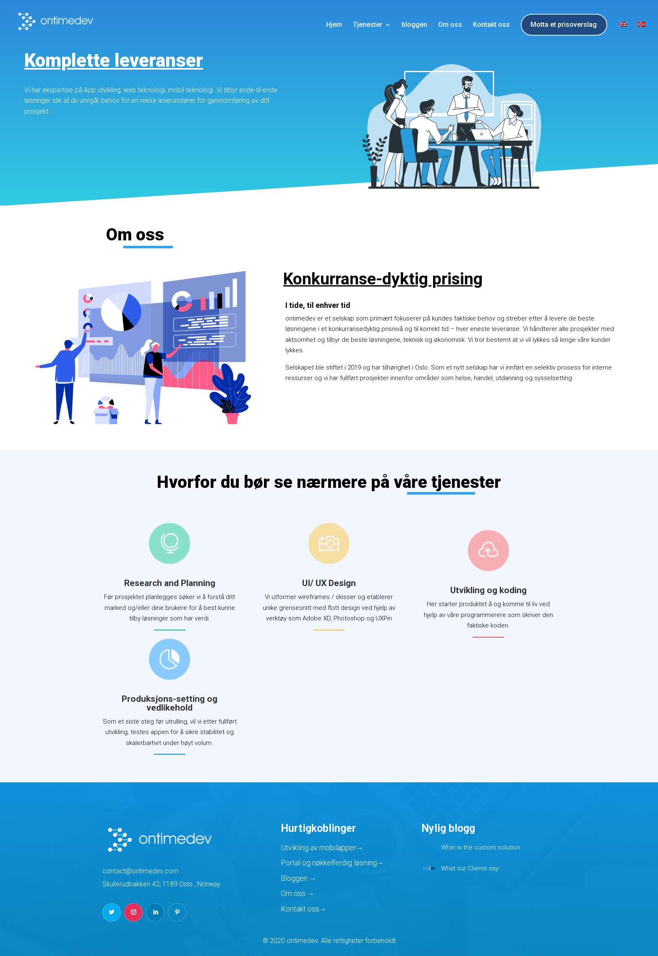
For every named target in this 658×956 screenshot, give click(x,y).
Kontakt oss (491, 25)
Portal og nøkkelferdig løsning (329, 862)
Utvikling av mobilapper (318, 847)
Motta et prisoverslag (563, 25)
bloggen (414, 25)
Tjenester (367, 25)
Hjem (334, 25)
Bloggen (295, 878)
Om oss (450, 25)
